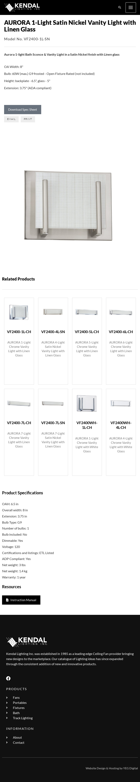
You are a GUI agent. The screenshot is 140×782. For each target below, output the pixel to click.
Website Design (96, 768)
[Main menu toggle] (131, 7)
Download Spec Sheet (22, 109)
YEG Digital (130, 768)
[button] (120, 7)
